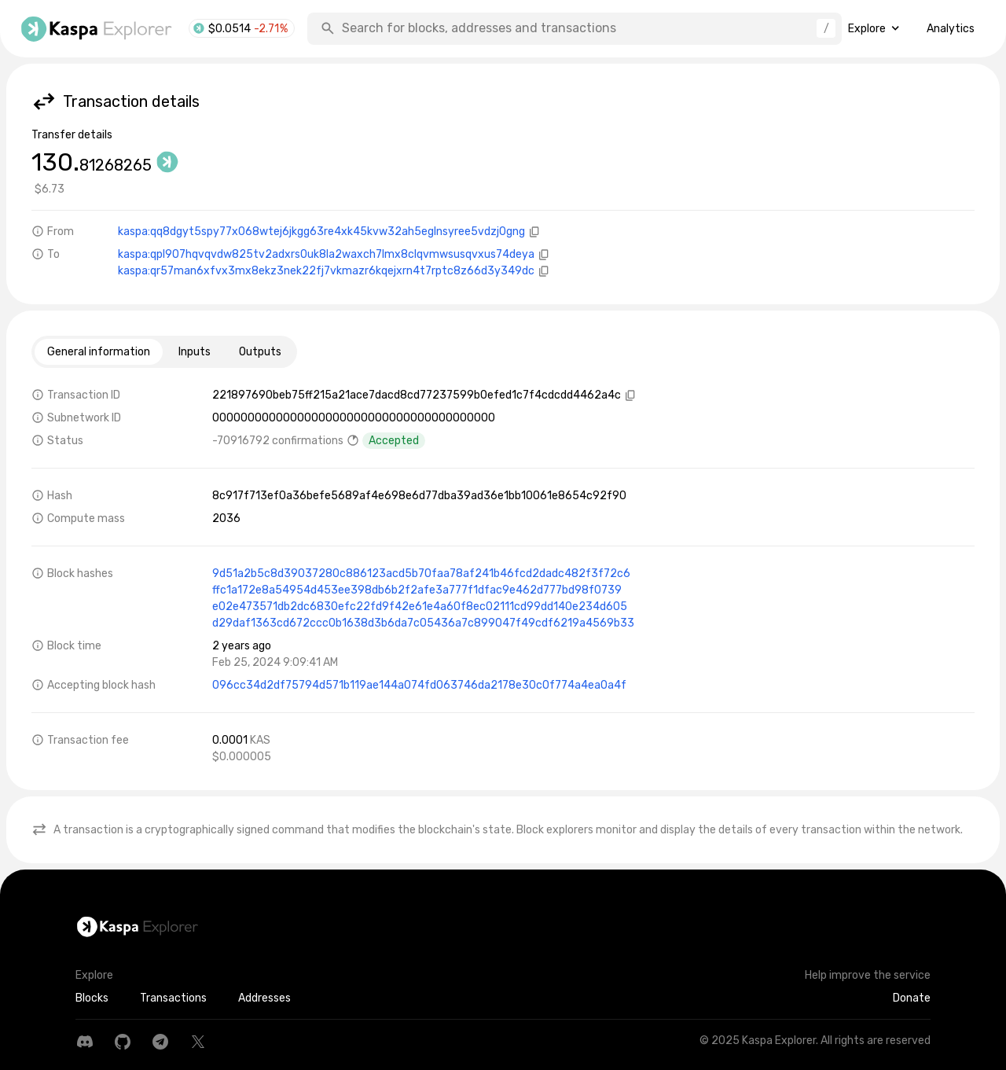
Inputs (194, 352)
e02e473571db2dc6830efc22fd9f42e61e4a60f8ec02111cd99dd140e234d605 (419, 606)
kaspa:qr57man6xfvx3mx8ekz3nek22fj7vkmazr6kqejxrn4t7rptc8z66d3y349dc (326, 271)
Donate (912, 998)
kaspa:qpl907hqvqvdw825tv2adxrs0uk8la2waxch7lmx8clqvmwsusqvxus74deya (326, 254)
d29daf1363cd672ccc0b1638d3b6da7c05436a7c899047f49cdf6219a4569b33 (423, 623)
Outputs (260, 352)
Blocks (91, 998)
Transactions (173, 998)
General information (98, 352)
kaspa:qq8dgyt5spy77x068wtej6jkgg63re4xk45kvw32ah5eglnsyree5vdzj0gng (321, 231)
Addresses (264, 998)
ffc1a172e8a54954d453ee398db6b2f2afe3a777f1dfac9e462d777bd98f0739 (417, 590)
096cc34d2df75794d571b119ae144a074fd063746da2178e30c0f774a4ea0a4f (419, 685)
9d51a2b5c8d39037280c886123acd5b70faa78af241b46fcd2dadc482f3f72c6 (421, 573)
